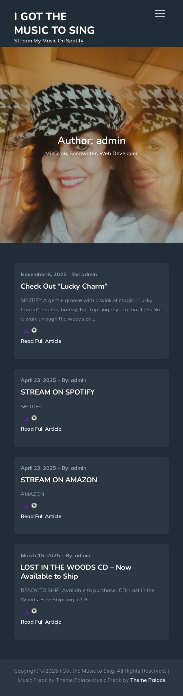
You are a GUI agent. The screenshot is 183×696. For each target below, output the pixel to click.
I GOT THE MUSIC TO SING (54, 23)
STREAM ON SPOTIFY (58, 392)
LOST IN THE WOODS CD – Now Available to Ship (76, 572)
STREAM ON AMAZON (59, 480)
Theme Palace (147, 680)
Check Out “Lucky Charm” (64, 286)
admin (89, 274)
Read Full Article (41, 341)
